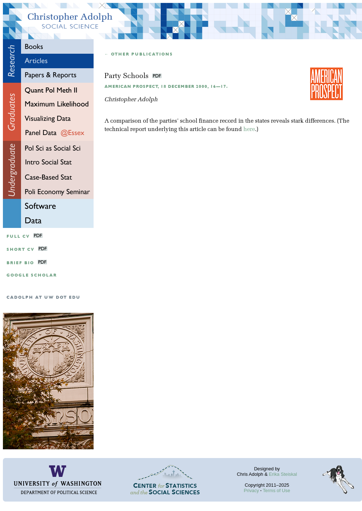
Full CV (18, 236)
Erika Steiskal (283, 474)
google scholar (32, 275)
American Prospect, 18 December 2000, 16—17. (166, 86)
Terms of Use (276, 490)
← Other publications (138, 54)
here (249, 129)
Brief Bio (20, 263)
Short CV (20, 249)
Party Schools (127, 76)
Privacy (251, 490)
